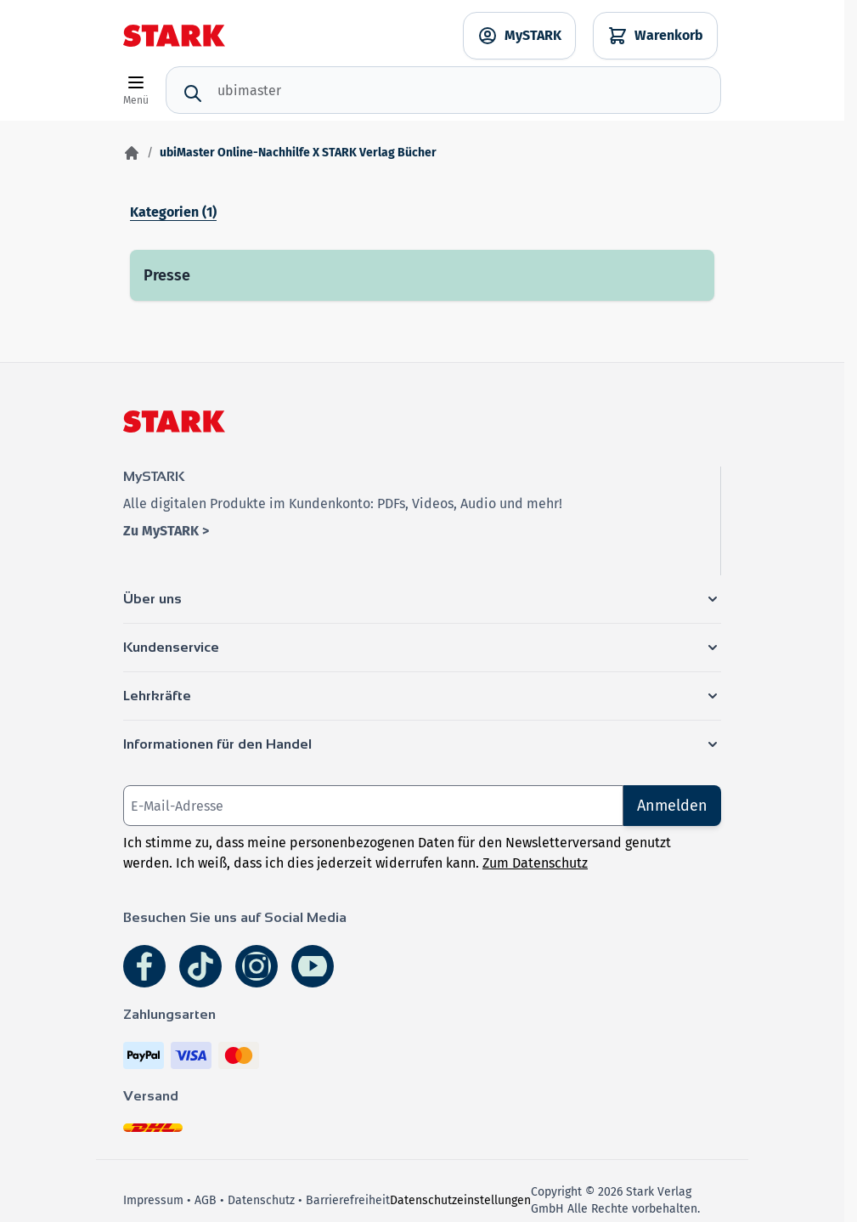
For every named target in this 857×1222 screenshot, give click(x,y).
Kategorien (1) (173, 212)
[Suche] (193, 93)
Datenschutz (261, 1200)
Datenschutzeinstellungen (460, 1200)
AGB (206, 1200)
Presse (167, 275)
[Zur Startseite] (131, 152)
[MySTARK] (519, 35)
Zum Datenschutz (535, 863)
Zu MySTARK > (166, 531)
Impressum (153, 1200)
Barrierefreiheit (348, 1200)
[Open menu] (136, 90)
